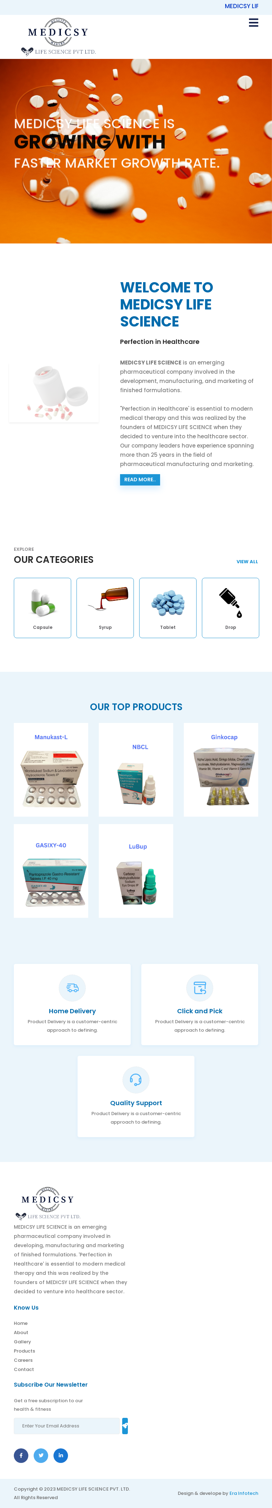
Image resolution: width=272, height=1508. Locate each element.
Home (21, 1323)
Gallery (22, 1341)
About (21, 1332)
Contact (24, 1369)
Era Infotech (244, 1493)
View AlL (247, 561)
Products (24, 1351)
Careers (23, 1360)
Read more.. (140, 479)
